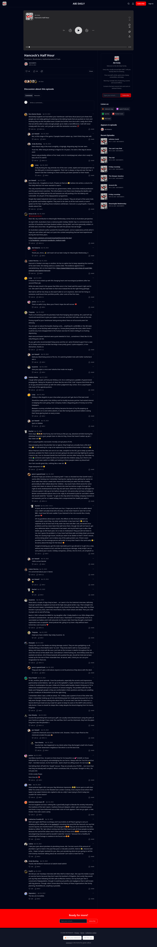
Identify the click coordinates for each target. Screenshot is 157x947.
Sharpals (32, 643)
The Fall (111, 158)
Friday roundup (114, 167)
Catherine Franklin (35, 819)
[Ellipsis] (93, 113)
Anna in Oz (32, 214)
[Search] (129, 4)
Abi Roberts (32, 63)
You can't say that (115, 148)
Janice (34, 302)
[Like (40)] (27, 71)
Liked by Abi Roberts (35, 216)
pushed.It (55, 824)
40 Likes (41, 81)
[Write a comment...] (61, 105)
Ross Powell (33, 678)
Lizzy (36, 165)
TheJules (32, 312)
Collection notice (90, 933)
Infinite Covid (114, 139)
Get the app (88, 938)
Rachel (31, 431)
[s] (104, 141)
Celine (31, 844)
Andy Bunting (37, 144)
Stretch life (113, 185)
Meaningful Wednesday (117, 204)
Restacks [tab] (37, 95)
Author (34, 250)
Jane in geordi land (38, 474)
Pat (30, 871)
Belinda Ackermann (36, 802)
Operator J (32, 893)
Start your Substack (72, 938)
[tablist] (32, 95)
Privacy (76, 933)
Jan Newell (35, 134)
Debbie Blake (33, 377)
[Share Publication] (133, 4)
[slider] (78, 47)
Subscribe (140, 4)
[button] (64, 30)
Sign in (150, 4)
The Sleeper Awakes (116, 176)
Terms (82, 933)
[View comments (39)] (129, 26)
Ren (30, 785)
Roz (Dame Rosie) (35, 114)
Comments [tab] (28, 95)
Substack (69, 943)
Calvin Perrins (34, 261)
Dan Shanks (33, 715)
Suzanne (35, 367)
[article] (117, 141)
